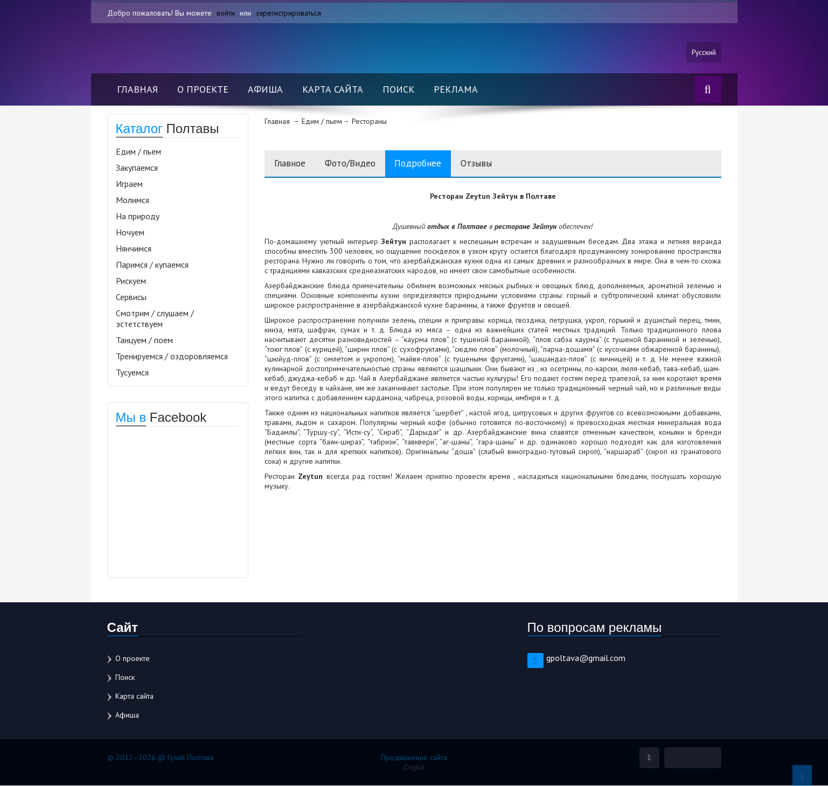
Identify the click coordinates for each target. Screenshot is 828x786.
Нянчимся (133, 249)
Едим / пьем (138, 152)
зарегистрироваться (288, 13)
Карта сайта (332, 90)
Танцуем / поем (144, 340)
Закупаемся (137, 168)
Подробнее (429, 164)
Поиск (398, 90)
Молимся (132, 200)
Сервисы (131, 297)
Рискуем (131, 281)
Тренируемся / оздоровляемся (172, 356)
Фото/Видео (356, 164)
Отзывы (491, 164)
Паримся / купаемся (152, 265)
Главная (137, 90)
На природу (137, 216)
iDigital (414, 768)
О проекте (202, 90)
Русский (703, 52)
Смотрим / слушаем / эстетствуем (155, 319)
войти (226, 13)
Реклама (456, 90)
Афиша (265, 90)
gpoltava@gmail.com (585, 658)
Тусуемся (132, 372)
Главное (291, 164)
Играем (129, 184)
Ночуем (130, 232)
